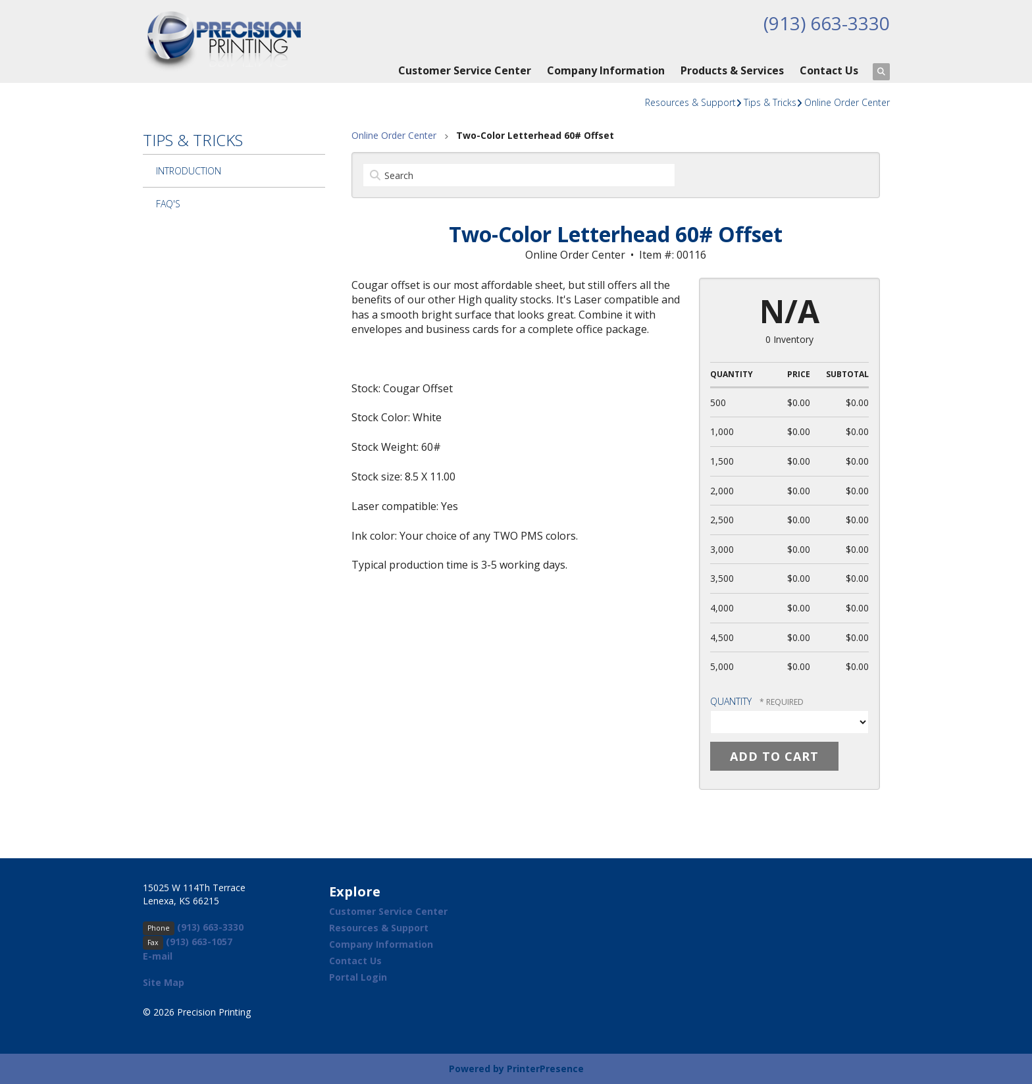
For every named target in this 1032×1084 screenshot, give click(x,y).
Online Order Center (847, 102)
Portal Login (358, 977)
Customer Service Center (464, 70)
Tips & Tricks (770, 102)
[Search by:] (519, 175)
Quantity (731, 701)
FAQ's (168, 203)
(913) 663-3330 (826, 23)
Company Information (606, 70)
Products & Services (732, 70)
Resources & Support (690, 102)
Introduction (188, 171)
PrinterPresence (545, 1068)
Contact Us (829, 70)
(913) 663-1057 (199, 941)
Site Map (163, 982)
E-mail (157, 956)
